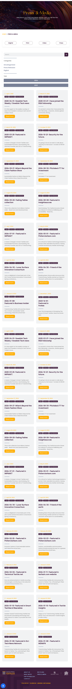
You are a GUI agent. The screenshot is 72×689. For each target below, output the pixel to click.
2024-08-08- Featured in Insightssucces (49, 201)
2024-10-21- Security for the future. (50, 135)
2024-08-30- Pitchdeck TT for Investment (51, 169)
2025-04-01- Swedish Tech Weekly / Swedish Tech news (17, 102)
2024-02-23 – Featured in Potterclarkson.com (49, 539)
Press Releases (19, 96)
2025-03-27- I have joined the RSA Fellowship (51, 102)
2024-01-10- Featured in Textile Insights (51, 606)
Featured (12, 96)
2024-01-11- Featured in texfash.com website (48, 573)
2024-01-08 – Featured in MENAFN (49, 642)
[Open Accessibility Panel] (3, 685)
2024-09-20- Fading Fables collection (16, 201)
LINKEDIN (39, 683)
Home (4, 34)
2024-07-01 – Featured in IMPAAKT (15, 234)
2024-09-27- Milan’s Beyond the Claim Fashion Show (18, 169)
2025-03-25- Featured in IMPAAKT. (15, 135)
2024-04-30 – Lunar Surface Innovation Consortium (17, 268)
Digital (6, 96)
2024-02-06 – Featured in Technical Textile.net (15, 573)
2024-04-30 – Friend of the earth (49, 268)
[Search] (66, 54)
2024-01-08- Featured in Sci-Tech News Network (17, 642)
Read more (9, 116)
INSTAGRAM (46, 683)
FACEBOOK (33, 683)
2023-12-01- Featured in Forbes (43, 303)
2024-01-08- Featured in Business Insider (17, 302)
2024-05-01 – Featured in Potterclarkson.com (49, 234)
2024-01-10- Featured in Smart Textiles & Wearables (18, 606)
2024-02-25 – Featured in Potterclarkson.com (15, 539)
